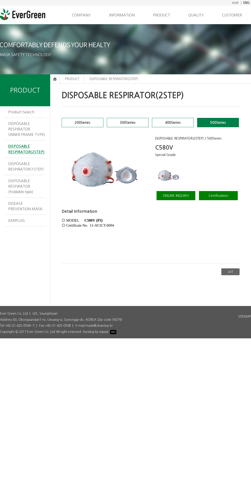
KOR (235, 2)
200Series (82, 122)
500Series (218, 122)
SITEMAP (244, 316)
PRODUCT (161, 15)
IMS (113, 332)
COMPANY (81, 15)
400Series (173, 122)
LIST (230, 271)
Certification (218, 195)
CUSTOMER (232, 15)
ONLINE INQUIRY (176, 195)
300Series (128, 122)
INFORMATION (122, 15)
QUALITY (196, 15)
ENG (246, 2)
